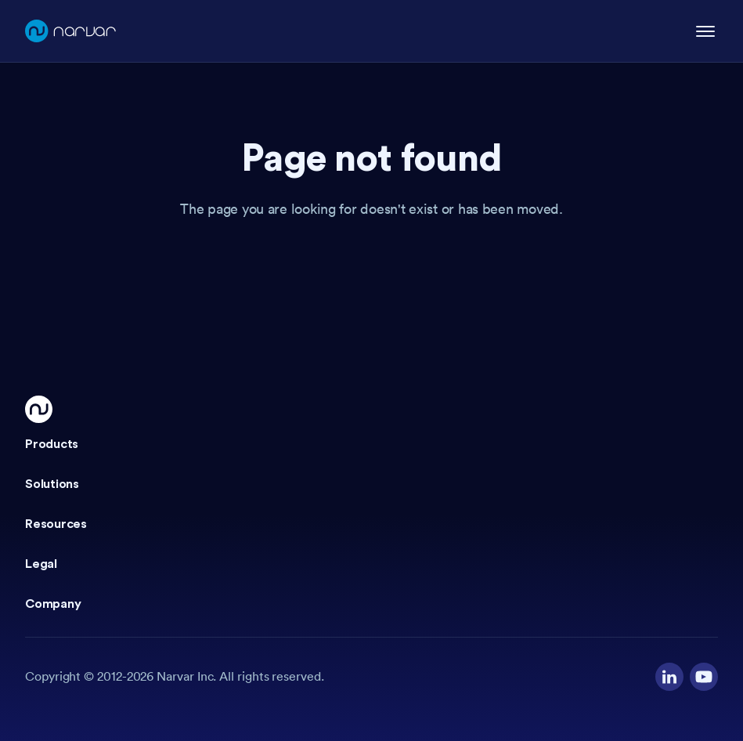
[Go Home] (38, 409)
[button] (371, 444)
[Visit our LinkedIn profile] (669, 677)
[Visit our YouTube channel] (704, 677)
